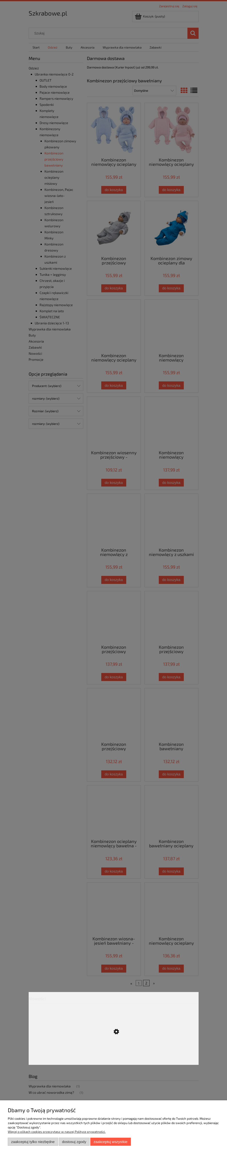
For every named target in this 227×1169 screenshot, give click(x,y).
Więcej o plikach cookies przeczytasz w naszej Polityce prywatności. (57, 1132)
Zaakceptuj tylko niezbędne (33, 1142)
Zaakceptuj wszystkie (110, 1142)
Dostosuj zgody (74, 1142)
